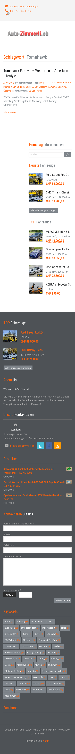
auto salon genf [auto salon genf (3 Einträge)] (30, 627)
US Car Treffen (36, 90)
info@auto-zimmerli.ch (22, 445)
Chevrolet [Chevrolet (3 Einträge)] (29, 640)
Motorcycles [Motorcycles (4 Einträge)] (24, 664)
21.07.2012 (8, 82)
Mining (16, 86)
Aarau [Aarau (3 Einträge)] (9, 621)
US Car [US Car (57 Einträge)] (38, 683)
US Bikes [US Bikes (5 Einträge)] (24, 683)
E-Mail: (8, 534)
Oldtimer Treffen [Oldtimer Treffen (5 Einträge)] (14, 671)
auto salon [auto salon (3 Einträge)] (11, 627)
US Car (34, 86)
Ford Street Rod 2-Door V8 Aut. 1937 (42, 332)
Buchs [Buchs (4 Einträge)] (26, 634)
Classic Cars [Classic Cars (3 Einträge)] (28, 646)
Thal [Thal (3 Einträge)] (52, 677)
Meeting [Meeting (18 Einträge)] (57, 658)
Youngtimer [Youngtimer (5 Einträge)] (12, 695)
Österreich (8, 90)
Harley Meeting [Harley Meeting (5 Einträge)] (35, 652)
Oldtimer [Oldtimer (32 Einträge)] (54, 664)
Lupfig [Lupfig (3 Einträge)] (43, 658)
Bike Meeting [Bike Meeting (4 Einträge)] (49, 627)
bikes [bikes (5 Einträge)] (65, 627)
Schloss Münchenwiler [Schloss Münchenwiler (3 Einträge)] (54, 671)
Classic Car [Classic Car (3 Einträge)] (11, 646)
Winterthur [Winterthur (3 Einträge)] (38, 689)
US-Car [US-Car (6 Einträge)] (64, 677)
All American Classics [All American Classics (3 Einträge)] (42, 621)
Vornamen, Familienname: (18, 523)
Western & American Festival (52, 86)
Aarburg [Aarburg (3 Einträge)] (22, 621)
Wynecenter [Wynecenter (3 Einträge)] (55, 689)
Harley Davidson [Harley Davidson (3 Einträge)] (14, 652)
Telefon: (8, 545)
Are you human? (12, 590)
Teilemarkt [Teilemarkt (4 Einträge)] (39, 677)
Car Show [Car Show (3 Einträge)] (53, 634)
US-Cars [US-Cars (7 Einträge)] (10, 683)
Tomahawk (25, 86)
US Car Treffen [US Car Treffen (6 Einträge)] (55, 683)
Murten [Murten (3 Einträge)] (40, 664)
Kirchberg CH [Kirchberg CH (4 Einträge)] (12, 658)
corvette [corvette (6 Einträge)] (44, 646)
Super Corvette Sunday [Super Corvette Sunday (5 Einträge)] (17, 677)
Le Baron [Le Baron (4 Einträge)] (29, 658)
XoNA (46, 740)
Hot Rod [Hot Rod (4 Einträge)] (53, 652)
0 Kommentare (63, 82)
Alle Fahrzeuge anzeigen (43, 210)
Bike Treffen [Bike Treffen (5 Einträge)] (12, 634)
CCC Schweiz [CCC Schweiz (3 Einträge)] (12, 640)
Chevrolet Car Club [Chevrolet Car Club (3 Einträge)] (49, 640)
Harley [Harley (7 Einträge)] (58, 646)
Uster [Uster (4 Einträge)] (9, 689)
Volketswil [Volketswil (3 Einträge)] (22, 689)
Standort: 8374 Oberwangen (24, 6)
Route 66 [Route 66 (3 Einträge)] (32, 671)
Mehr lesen (9, 112)
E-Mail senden (63, 600)
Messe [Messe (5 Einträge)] (9, 664)
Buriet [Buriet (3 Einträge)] (39, 634)
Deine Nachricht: (13, 556)
